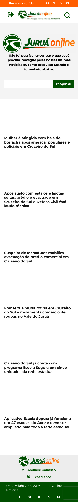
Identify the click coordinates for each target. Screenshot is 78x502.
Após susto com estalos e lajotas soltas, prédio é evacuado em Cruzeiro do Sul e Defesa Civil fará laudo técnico (35, 199)
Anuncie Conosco (41, 470)
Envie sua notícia (21, 3)
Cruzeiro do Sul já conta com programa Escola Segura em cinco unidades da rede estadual (35, 367)
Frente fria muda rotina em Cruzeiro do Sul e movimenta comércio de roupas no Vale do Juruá (37, 312)
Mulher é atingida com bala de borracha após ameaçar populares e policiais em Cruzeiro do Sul (37, 142)
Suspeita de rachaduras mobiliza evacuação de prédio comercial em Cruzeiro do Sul (36, 257)
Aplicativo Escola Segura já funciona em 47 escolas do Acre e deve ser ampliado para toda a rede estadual (37, 423)
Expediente (42, 477)
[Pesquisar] (63, 84)
